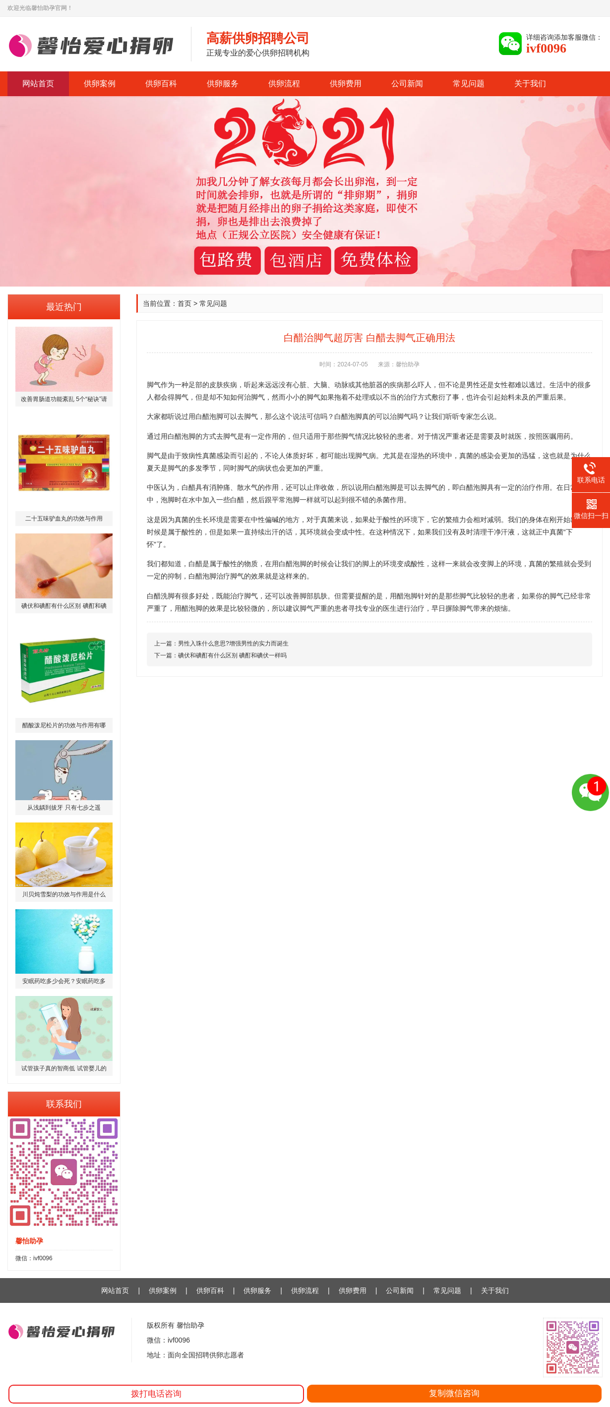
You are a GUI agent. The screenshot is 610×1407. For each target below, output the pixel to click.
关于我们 (530, 83)
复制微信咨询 (454, 1393)
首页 (184, 303)
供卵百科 (161, 83)
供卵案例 (100, 83)
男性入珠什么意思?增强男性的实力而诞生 (233, 643)
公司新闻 (407, 83)
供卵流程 (284, 83)
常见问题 (469, 83)
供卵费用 (346, 83)
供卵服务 (223, 83)
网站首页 (38, 83)
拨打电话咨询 (156, 1394)
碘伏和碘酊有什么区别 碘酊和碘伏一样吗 (232, 655)
